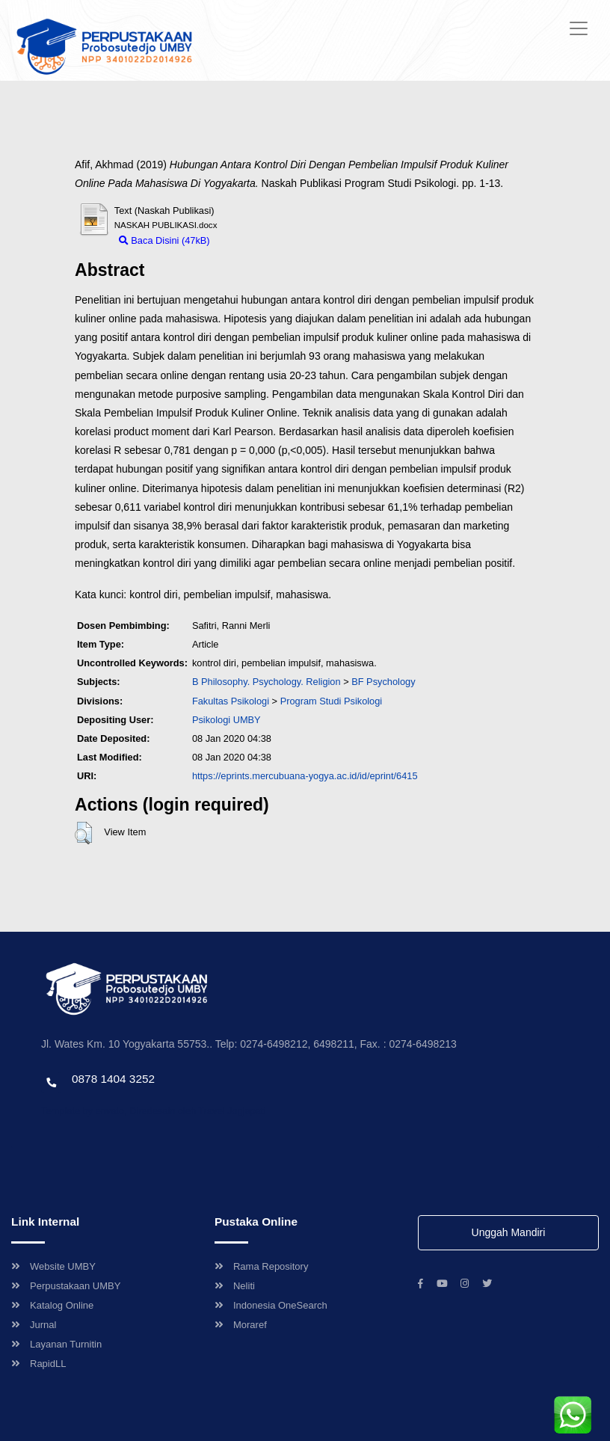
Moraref (241, 1324)
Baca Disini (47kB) (164, 240)
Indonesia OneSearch (271, 1305)
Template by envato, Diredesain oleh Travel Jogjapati (153, 1110)
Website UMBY (53, 1266)
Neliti (235, 1285)
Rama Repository (261, 1266)
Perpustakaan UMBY (65, 1285)
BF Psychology (383, 681)
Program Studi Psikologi (331, 701)
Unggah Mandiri (509, 1232)
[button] (83, 833)
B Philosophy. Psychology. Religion (266, 681)
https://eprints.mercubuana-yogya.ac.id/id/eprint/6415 (305, 775)
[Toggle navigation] (578, 28)
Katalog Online (52, 1305)
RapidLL (38, 1363)
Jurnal (33, 1324)
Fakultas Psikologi (230, 701)
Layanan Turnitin (56, 1344)
